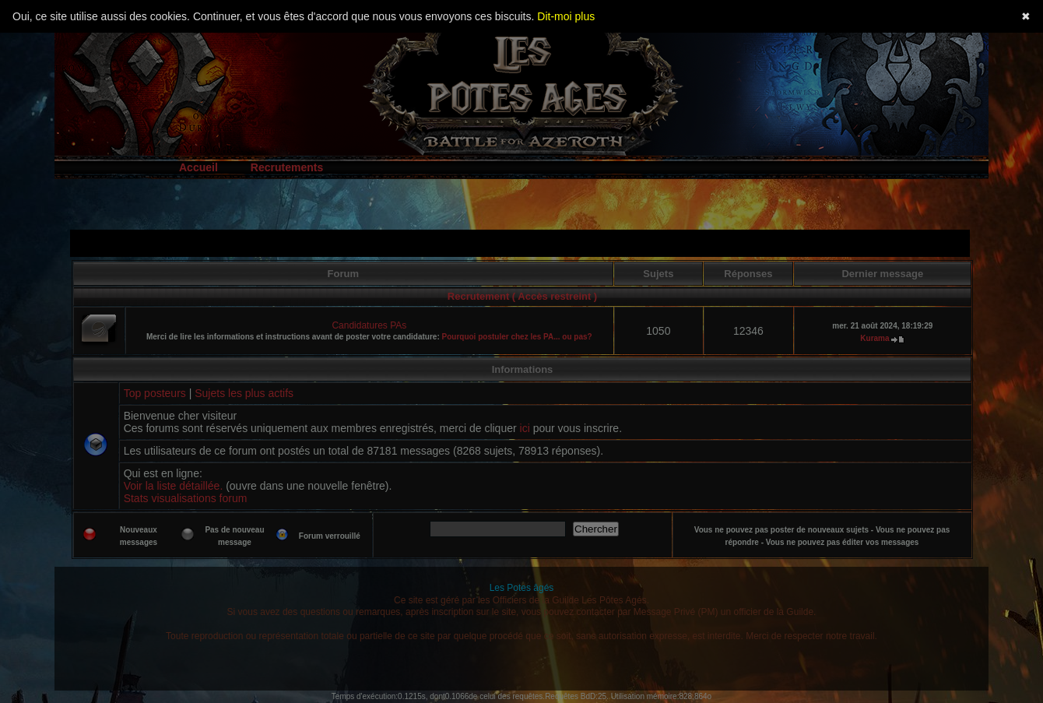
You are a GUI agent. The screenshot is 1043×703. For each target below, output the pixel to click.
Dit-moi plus (566, 16)
